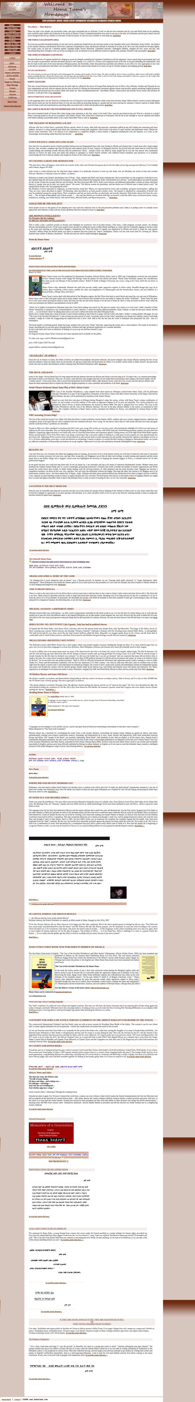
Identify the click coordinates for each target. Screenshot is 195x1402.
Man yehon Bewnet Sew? (57, 1161)
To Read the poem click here (38, 777)
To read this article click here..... (96, 1355)
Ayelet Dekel (54, 696)
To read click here (35, 256)
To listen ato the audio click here (41, 904)
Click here (59, 1157)
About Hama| (6, 1400)
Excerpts (59, 21)
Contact (118, 21)
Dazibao (72, 21)
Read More (117, 36)
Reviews (66, 21)
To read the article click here (39, 550)
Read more (103, 234)
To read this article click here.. (39, 1217)
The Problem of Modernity (39, 1339)
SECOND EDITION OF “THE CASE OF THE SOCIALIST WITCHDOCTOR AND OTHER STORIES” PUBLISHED (70, 270)
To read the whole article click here (60, 1042)
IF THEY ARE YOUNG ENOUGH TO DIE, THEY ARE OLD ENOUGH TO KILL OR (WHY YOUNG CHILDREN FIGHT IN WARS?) (92, 1322)
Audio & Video (92, 21)
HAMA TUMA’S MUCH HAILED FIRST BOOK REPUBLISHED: (52, 266)
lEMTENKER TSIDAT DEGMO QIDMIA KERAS (48, 1169)
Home (44, 21)
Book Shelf (111, 21)
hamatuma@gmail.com (63, 992)
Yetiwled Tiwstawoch (37, 1119)
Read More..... (51, 690)
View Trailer (51, 1147)
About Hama (51, 21)
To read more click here (56, 710)
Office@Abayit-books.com (100, 988)
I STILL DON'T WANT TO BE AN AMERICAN (47, 1229)
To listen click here (36, 258)
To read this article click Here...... (72, 1240)
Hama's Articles (80, 21)
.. (40, 1379)
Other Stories (102, 21)
